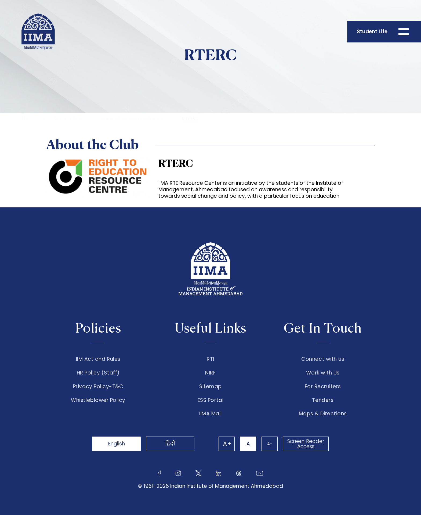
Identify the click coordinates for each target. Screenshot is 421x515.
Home (28, 118)
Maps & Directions (323, 413)
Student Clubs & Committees (129, 118)
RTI (210, 359)
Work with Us (323, 373)
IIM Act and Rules (98, 359)
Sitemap (210, 386)
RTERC (189, 118)
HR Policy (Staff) (98, 373)
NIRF (210, 373)
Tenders (322, 400)
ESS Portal (210, 400)
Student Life (65, 118)
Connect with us (322, 359)
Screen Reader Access (305, 444)
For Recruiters (323, 386)
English (116, 443)
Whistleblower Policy (98, 400)
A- (269, 443)
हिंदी (170, 443)
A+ (227, 444)
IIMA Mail (210, 413)
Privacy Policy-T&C (98, 386)
